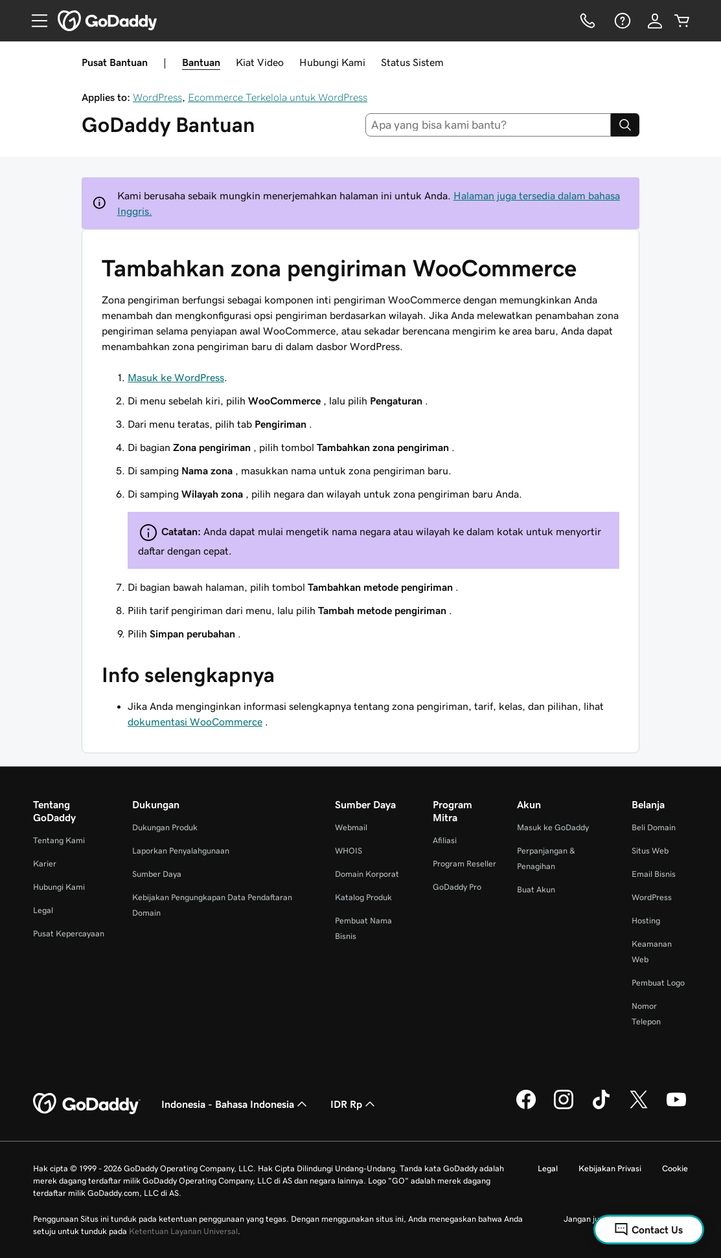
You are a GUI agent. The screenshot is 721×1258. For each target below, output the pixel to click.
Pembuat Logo (658, 982)
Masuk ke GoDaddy (553, 827)
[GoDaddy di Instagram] (563, 1107)
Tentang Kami (59, 840)
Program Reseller (464, 863)
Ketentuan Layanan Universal (183, 1231)
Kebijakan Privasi (609, 1168)
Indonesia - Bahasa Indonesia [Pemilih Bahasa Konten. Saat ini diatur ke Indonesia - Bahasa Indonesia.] (235, 1104)
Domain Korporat (367, 874)
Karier (44, 863)
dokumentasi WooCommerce (195, 721)
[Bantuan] (621, 21)
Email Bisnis (654, 874)
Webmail (351, 827)
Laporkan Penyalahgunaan (180, 850)
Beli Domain (654, 827)
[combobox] (488, 125)
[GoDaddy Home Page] (87, 1104)
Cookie (675, 1168)
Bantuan (201, 62)
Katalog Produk (363, 897)
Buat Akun (536, 889)
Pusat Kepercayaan (68, 933)
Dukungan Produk (165, 827)
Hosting (646, 920)
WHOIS (348, 850)
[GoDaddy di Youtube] (676, 1107)
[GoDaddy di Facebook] (526, 1107)
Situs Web (650, 850)
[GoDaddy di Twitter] (638, 1107)
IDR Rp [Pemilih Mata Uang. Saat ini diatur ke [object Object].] (354, 1104)
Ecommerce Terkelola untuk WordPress (277, 97)
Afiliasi (445, 840)
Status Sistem (412, 62)
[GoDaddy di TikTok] (601, 1107)
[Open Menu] (34, 21)
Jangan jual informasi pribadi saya (626, 1219)
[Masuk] (655, 21)
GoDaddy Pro (457, 887)
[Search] (625, 125)
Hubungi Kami (332, 62)
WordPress (157, 97)
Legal (43, 910)
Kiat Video (260, 62)
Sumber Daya (156, 874)
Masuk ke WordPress (176, 377)
